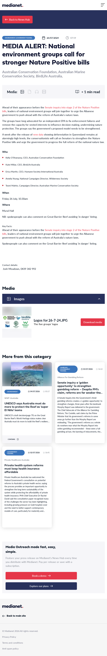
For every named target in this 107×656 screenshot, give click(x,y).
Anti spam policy (10, 648)
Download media (92, 322)
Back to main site (14, 616)
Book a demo (41, 575)
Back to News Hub (17, 19)
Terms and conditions (12, 642)
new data (38, 134)
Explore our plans (41, 586)
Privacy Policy (9, 636)
